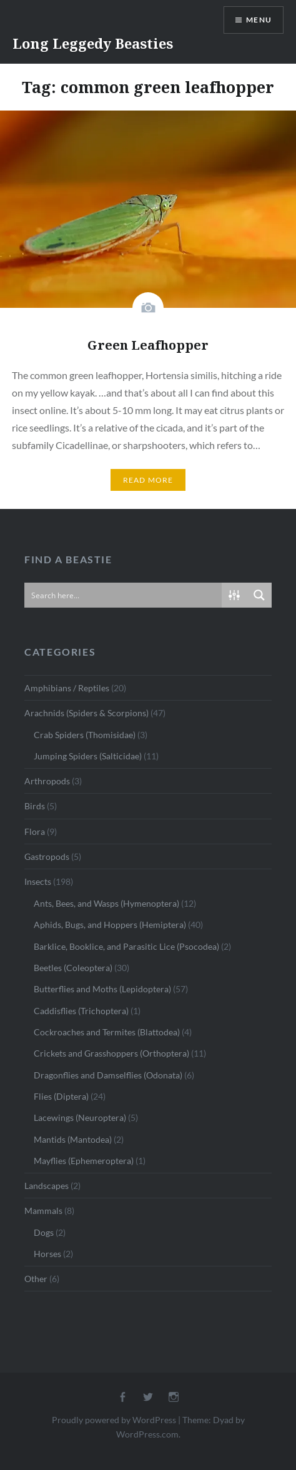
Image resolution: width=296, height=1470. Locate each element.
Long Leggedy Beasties (92, 43)
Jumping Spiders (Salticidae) (88, 756)
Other (35, 1278)
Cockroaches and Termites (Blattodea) (107, 1032)
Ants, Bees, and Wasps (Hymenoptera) (106, 903)
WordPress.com (147, 1434)
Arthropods (47, 781)
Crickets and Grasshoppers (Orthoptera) (111, 1053)
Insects (37, 881)
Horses (47, 1253)
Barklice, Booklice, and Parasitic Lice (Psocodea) (126, 946)
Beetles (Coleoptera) (73, 967)
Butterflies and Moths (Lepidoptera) (102, 989)
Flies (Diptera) (61, 1096)
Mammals (43, 1210)
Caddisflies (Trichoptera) (81, 1010)
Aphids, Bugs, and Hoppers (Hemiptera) (110, 924)
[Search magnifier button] (259, 595)
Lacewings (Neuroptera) (80, 1117)
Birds (34, 806)
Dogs (44, 1232)
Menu (259, 19)
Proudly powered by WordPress (114, 1419)
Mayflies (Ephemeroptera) (84, 1160)
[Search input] (123, 595)
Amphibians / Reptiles (66, 688)
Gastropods (46, 856)
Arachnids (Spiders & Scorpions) (86, 713)
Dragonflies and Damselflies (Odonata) (108, 1075)
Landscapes (46, 1185)
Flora (34, 831)
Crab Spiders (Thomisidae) (85, 734)
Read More (148, 480)
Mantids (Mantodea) (73, 1139)
